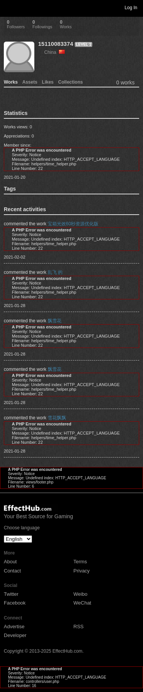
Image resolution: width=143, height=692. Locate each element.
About (10, 561)
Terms (80, 561)
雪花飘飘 (57, 417)
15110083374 (55, 43)
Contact (12, 571)
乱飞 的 (55, 272)
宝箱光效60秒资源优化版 (73, 223)
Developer (15, 635)
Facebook (15, 603)
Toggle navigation (9, 7)
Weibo (81, 594)
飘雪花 (54, 320)
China (54, 52)
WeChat (83, 603)
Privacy (82, 571)
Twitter (11, 594)
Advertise (14, 626)
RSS (79, 626)
